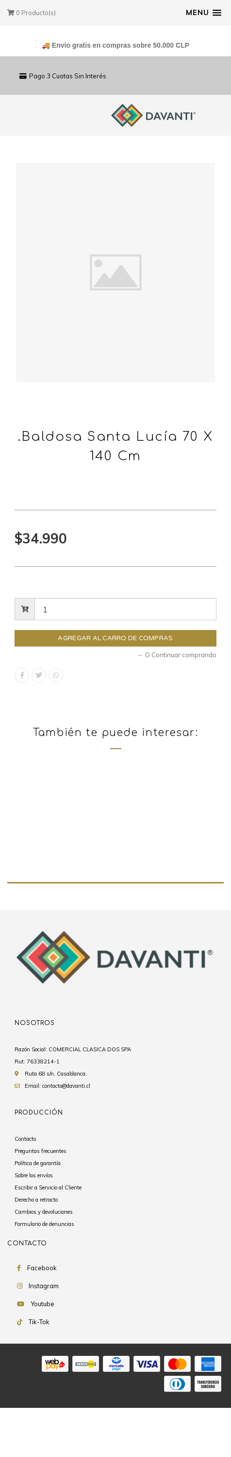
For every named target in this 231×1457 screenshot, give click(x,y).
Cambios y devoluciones (44, 1262)
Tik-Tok (39, 1372)
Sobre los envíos (34, 1225)
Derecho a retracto (36, 1249)
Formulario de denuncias (44, 1274)
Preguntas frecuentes (40, 1201)
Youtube (42, 1354)
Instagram (44, 1336)
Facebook (42, 1318)
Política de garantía (38, 1213)
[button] (203, 12)
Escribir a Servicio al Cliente (48, 1237)
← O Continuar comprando (176, 654)
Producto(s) (31, 13)
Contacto (25, 1189)
